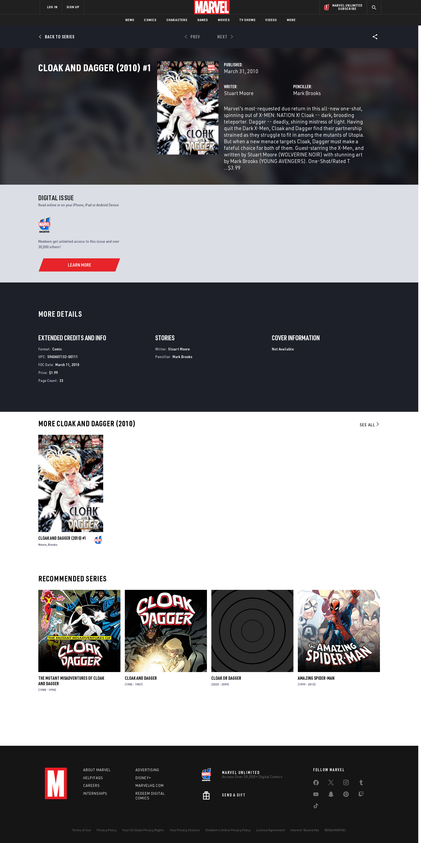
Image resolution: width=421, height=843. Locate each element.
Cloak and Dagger (141, 714)
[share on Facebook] (316, 784)
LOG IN (52, 7)
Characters (177, 20)
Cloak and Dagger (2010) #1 (62, 574)
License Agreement (270, 830)
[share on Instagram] (346, 783)
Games (202, 20)
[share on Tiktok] (316, 807)
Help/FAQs (93, 778)
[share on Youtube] (316, 795)
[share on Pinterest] (346, 795)
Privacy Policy (107, 830)
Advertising (147, 770)
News (129, 20)
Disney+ (143, 778)
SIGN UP (73, 7)
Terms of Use (81, 830)
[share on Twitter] (331, 783)
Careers (91, 785)
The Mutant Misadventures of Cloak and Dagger (71, 716)
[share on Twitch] (361, 795)
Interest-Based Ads (304, 830)
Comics (150, 20)
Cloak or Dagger (226, 714)
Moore (42, 580)
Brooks (52, 580)
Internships (95, 793)
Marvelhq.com (149, 785)
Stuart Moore (155, 117)
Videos (271, 20)
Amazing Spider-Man (316, 714)
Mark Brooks (265, 117)
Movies (224, 20)
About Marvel (97, 770)
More (291, 20)
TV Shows (248, 20)
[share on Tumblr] (361, 783)
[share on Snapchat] (331, 795)
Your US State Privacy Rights (143, 830)
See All (370, 460)
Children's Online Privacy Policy (228, 830)
